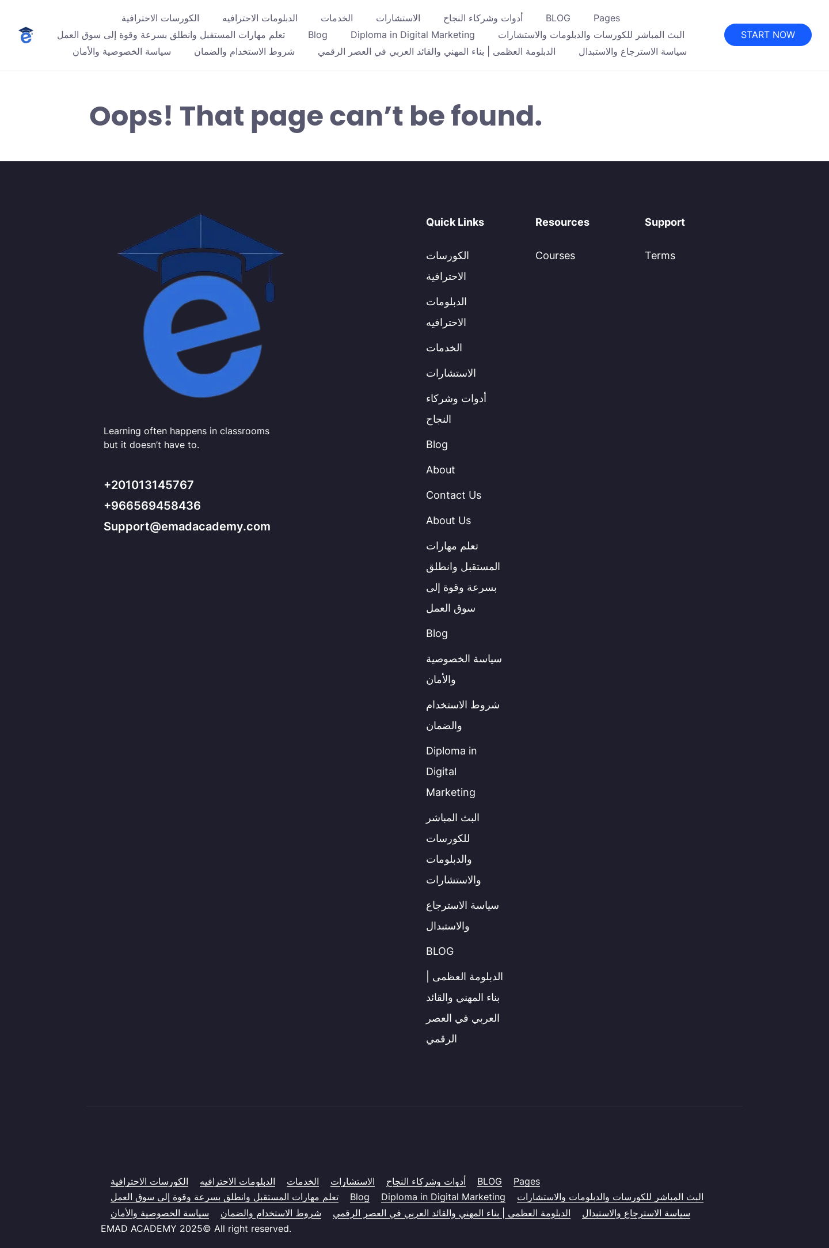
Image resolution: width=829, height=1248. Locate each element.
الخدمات (337, 18)
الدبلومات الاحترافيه (260, 18)
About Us (448, 520)
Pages (607, 18)
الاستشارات (398, 18)
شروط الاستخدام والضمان (244, 51)
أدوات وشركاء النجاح (483, 18)
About (440, 470)
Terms (660, 255)
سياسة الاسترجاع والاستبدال (633, 51)
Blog (318, 34)
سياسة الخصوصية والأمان (122, 51)
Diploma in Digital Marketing (413, 34)
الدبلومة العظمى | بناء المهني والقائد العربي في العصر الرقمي (437, 51)
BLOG (558, 18)
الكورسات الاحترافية (160, 18)
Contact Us (453, 495)
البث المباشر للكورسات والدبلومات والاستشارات (591, 34)
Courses (555, 255)
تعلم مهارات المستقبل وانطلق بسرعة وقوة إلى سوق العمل (171, 34)
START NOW (768, 34)
